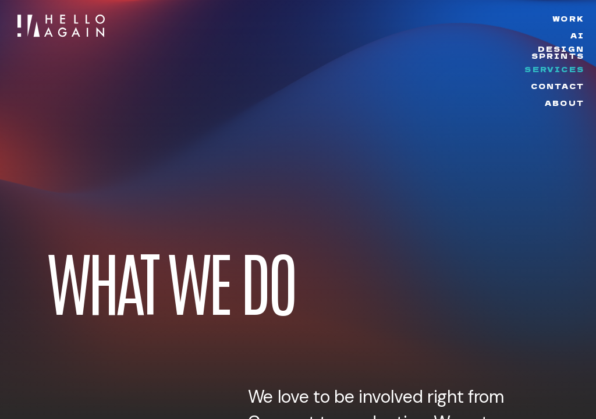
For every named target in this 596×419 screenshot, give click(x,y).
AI (577, 35)
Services (554, 69)
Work (568, 18)
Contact (557, 86)
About (564, 103)
